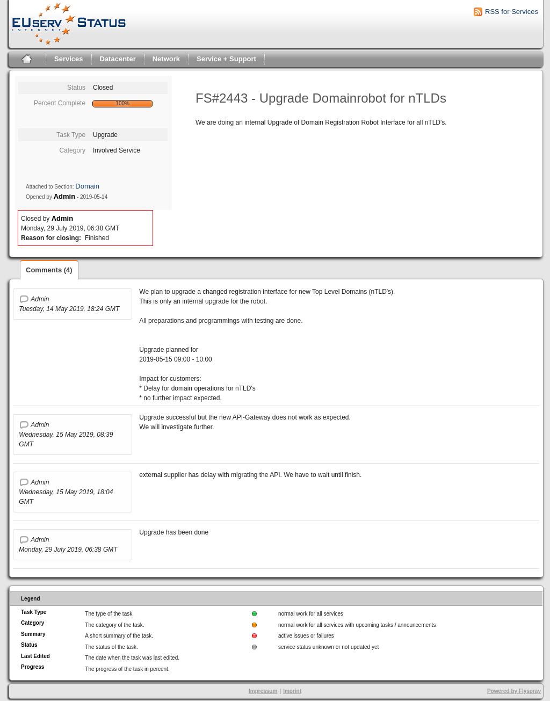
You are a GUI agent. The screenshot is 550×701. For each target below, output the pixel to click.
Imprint (292, 691)
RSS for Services (511, 12)
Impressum (263, 691)
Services (68, 59)
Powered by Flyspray (514, 691)
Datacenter (118, 59)
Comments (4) (49, 270)
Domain (87, 186)
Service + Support (226, 59)
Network (166, 59)
